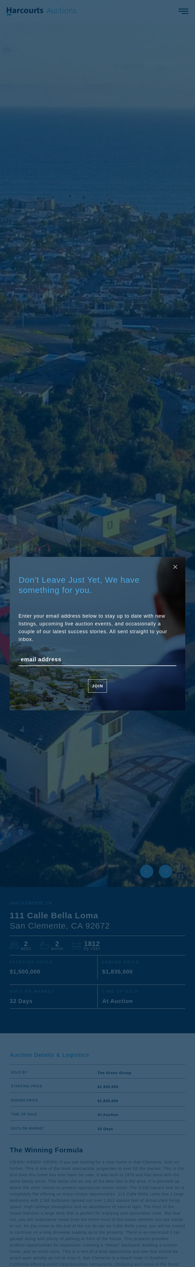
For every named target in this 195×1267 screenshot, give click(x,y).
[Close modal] (175, 566)
